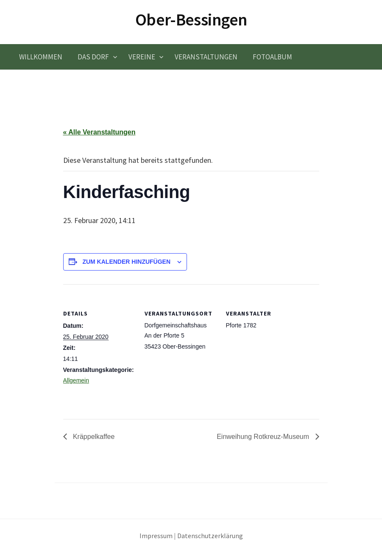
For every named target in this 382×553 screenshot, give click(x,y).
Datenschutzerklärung (210, 536)
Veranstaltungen (206, 56)
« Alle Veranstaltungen (99, 132)
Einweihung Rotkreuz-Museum (264, 436)
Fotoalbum (272, 56)
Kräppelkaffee (93, 436)
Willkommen (40, 56)
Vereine (141, 56)
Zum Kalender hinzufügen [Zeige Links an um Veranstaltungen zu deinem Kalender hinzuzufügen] (126, 261)
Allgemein (76, 380)
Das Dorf (93, 56)
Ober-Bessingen (191, 19)
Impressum (156, 536)
